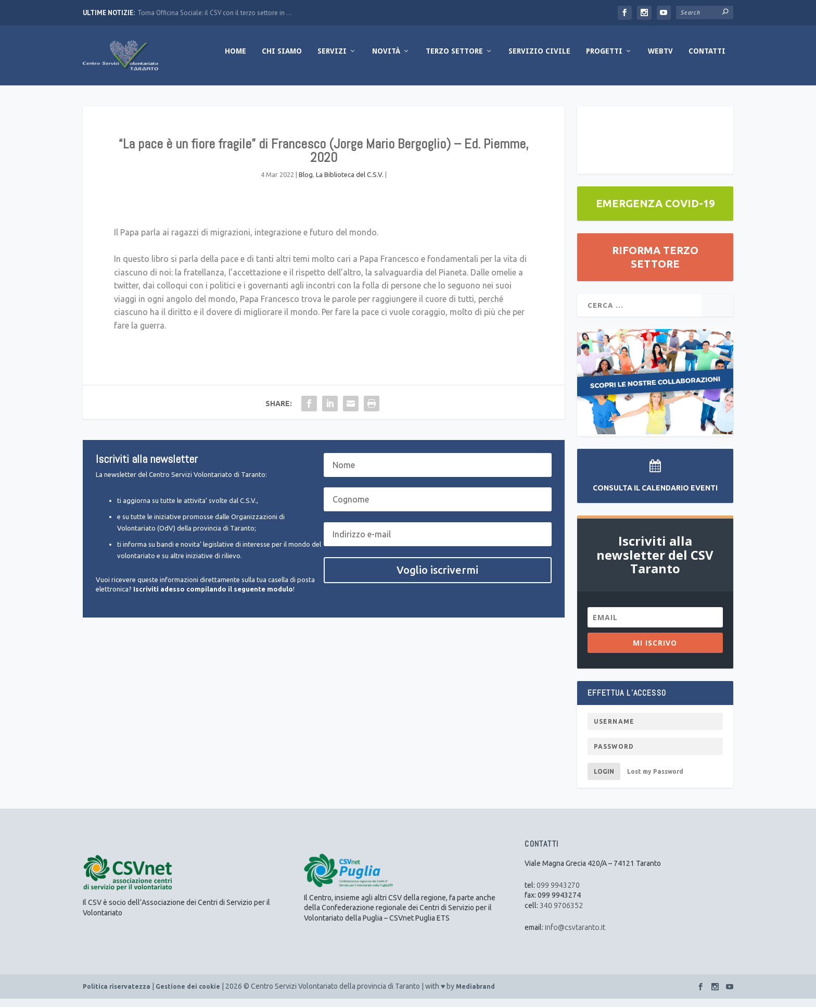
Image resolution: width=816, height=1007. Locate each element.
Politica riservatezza (116, 994)
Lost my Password (655, 779)
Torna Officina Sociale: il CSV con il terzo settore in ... (214, 12)
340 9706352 (561, 913)
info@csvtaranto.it (575, 935)
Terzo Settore (454, 59)
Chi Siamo (282, 59)
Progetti (604, 59)
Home (235, 59)
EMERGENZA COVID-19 (655, 211)
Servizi (332, 59)
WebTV (660, 59)
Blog (306, 182)
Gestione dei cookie (188, 994)
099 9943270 (558, 893)
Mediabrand (475, 994)
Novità (386, 59)
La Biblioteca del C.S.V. (350, 182)
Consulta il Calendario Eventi (655, 496)
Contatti (706, 59)
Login (604, 779)
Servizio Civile (539, 59)
